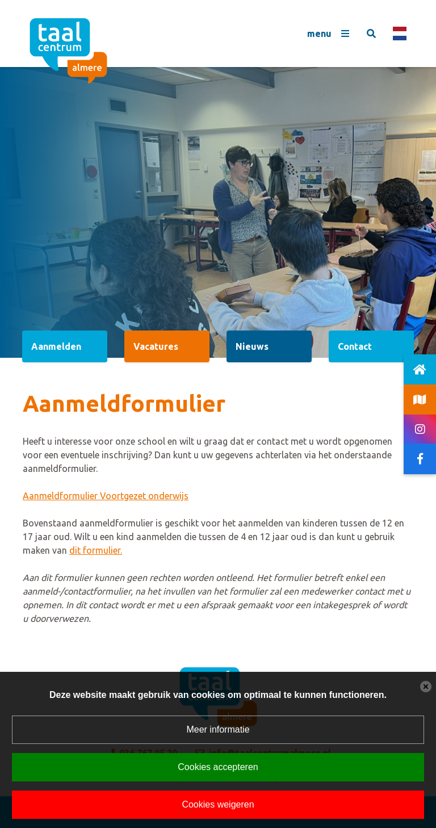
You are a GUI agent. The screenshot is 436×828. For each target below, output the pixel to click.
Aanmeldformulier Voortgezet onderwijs (105, 496)
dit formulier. (95, 550)
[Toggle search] (371, 33)
